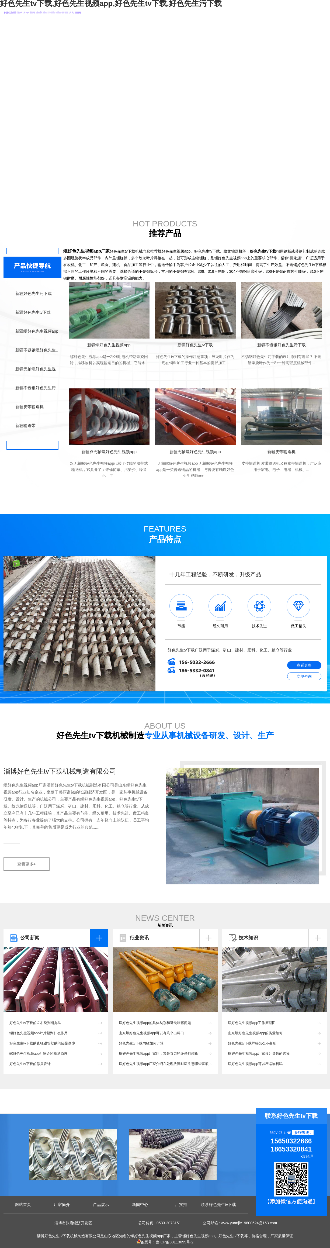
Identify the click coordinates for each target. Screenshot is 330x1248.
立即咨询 (304, 676)
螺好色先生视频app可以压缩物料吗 (255, 1064)
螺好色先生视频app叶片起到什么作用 (38, 1033)
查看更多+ (26, 864)
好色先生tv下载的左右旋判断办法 (35, 1023)
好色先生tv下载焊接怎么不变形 (252, 1043)
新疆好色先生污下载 (33, 293)
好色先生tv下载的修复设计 (30, 1064)
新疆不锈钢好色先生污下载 (38, 387)
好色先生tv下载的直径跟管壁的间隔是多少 (42, 1043)
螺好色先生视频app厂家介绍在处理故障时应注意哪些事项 (164, 1064)
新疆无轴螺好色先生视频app (38, 369)
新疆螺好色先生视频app (36, 331)
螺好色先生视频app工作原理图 (252, 1023)
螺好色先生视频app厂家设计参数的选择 (259, 1054)
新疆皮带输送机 (29, 406)
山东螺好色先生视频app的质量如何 (255, 1033)
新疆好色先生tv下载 (33, 312)
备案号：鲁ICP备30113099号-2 (165, 1242)
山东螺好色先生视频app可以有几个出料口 (151, 1033)
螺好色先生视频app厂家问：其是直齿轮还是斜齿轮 (158, 1054)
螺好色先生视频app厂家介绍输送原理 (38, 1054)
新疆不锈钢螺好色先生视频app (38, 350)
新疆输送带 (25, 425)
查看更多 (304, 665)
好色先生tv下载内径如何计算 (141, 1043)
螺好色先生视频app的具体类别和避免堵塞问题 (155, 1023)
